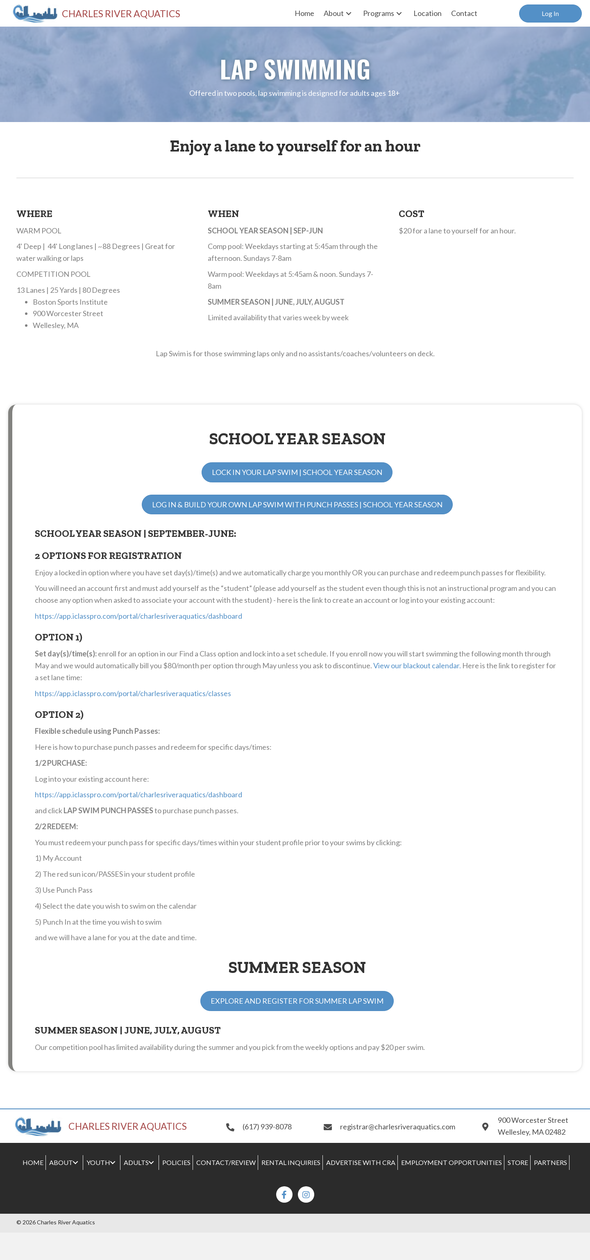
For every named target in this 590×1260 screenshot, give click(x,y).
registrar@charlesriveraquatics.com (397, 1126)
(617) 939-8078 (267, 1126)
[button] (550, 14)
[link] (304, 13)
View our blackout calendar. (417, 665)
